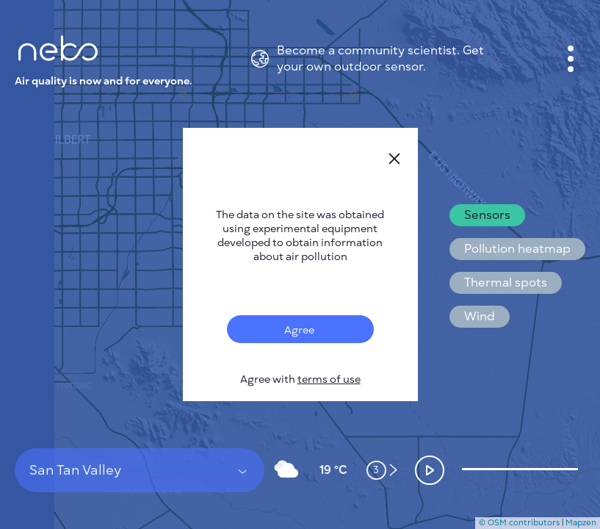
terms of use (329, 379)
